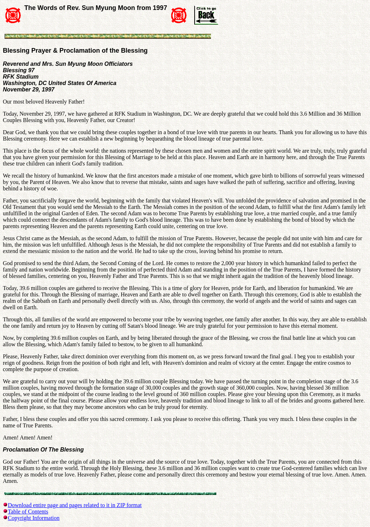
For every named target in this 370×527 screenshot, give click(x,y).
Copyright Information (33, 518)
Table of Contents (28, 511)
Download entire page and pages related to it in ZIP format (75, 505)
